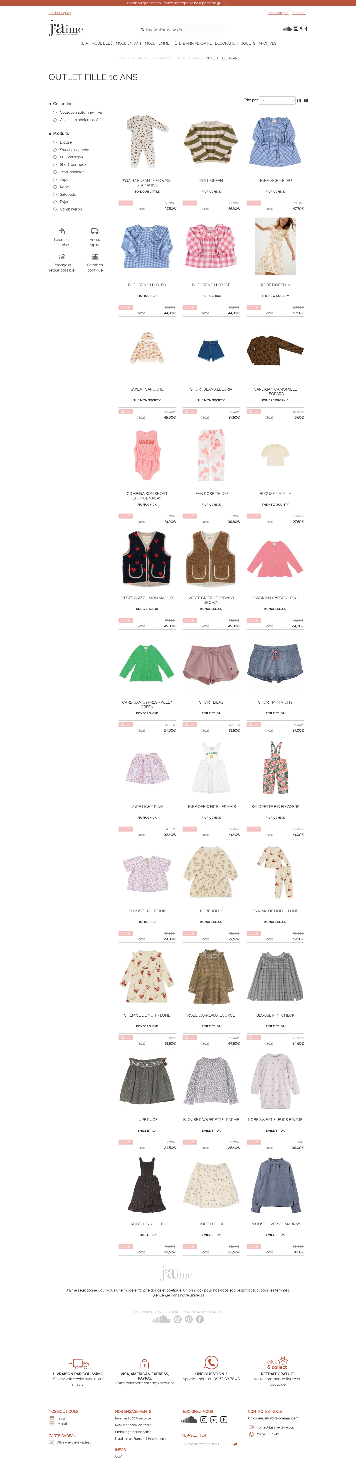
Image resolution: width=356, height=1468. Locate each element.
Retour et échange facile (133, 1425)
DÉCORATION (226, 43)
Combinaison (71, 209)
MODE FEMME (157, 43)
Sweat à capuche (74, 150)
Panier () (299, 13)
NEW (83, 43)
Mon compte (278, 13)
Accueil (123, 58)
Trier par (251, 100)
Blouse (66, 142)
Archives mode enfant (180, 58)
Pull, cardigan (71, 157)
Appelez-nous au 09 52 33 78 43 (211, 1379)
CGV (118, 1456)
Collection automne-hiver (81, 112)
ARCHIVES (268, 43)
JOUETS (248, 43)
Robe (64, 187)
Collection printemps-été (80, 120)
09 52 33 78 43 (268, 1434)
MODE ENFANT (129, 43)
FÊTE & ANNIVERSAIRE (192, 43)
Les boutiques (60, 13)
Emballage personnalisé (133, 1432)
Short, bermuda (73, 164)
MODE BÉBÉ (102, 43)
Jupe (64, 179)
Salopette (68, 194)
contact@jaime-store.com (276, 1427)
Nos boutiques (63, 1411)
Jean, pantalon (72, 172)
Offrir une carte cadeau (74, 1442)
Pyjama (66, 202)
